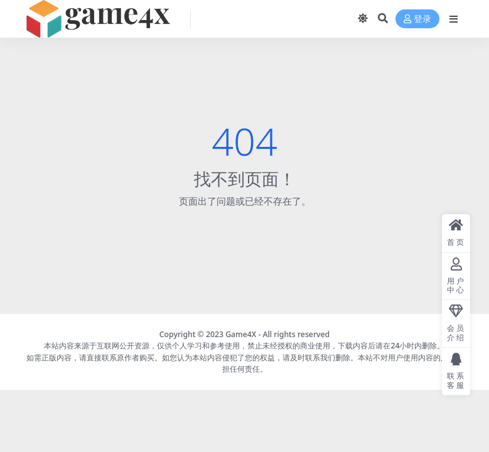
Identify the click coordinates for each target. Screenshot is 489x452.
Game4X (240, 334)
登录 (417, 19)
